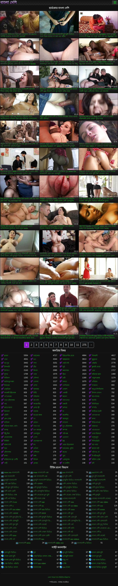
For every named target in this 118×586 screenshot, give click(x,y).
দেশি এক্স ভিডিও (10, 484)
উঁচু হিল (7, 433)
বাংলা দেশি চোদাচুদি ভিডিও (43, 521)
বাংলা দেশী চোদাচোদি (70, 535)
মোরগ (35, 422)
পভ (5, 404)
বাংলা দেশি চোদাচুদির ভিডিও (72, 521)
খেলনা (35, 381)
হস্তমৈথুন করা (9, 381)
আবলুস (65, 418)
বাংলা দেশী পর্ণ (9, 539)
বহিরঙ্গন (36, 396)
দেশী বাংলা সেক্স (39, 498)
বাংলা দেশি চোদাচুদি (11, 521)
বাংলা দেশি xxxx (69, 509)
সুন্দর (6, 374)
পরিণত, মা (96, 452)
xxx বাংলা (66, 567)
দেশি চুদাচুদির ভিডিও (70, 487)
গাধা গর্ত (36, 426)
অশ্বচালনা (66, 359)
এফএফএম (96, 415)
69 (64, 441)
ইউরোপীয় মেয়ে (68, 355)
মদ (34, 444)
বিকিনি (6, 441)
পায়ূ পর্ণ (65, 560)
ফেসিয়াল (66, 385)
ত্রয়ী (64, 378)
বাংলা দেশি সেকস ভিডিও (42, 532)
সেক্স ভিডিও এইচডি (11, 563)
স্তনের (65, 452)
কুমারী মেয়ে (96, 367)
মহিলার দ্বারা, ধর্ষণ (10, 426)
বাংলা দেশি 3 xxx (10, 502)
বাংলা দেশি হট (68, 532)
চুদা (34, 552)
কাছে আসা (8, 407)
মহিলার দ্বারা (96, 374)
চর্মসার (65, 407)
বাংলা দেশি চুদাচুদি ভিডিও (42, 517)
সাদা (35, 363)
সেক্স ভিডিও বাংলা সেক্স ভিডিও (43, 556)
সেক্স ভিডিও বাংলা (11, 567)
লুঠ (64, 367)
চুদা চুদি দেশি (67, 476)
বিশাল (35, 459)
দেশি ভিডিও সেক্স (10, 495)
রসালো (65, 422)
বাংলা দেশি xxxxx (98, 509)
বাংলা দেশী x (96, 532)
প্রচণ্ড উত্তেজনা (68, 444)
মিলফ (35, 370)
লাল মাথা (66, 400)
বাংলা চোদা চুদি (97, 552)
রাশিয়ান (36, 452)
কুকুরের (94, 359)
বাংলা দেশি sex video (100, 502)
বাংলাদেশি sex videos (71, 539)
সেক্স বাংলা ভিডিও (99, 560)
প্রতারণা (65, 437)
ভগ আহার (37, 430)
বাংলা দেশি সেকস (10, 532)
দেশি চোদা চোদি (10, 491)
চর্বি (93, 463)
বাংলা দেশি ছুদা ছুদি (11, 524)
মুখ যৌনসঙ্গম (67, 426)
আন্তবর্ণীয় (37, 404)
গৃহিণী (6, 415)
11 (77, 345)
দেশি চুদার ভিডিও (98, 487)
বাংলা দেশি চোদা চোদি (100, 517)
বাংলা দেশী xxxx (10, 535)
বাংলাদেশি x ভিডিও (84, 543)
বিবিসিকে (95, 404)
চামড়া (65, 381)
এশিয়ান (94, 381)
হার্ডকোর (36, 355)
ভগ (34, 359)
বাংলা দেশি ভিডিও (40, 528)
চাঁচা (34, 367)
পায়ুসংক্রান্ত (96, 378)
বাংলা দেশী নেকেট (98, 535)
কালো (65, 396)
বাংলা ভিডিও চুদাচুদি (99, 567)
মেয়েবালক (8, 437)
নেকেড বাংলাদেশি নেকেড (101, 498)
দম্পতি (94, 407)
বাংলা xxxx (37, 560)
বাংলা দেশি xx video (70, 506)
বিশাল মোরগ (96, 393)
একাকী (65, 393)
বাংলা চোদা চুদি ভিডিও (12, 560)
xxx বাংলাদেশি (68, 472)
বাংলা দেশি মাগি (68, 528)
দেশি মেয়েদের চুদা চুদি (41, 495)
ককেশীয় (65, 415)
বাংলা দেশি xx (38, 506)
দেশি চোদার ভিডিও (70, 491)
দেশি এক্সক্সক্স (38, 484)
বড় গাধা (95, 444)
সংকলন (95, 385)
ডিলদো (7, 411)
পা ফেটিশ (66, 463)
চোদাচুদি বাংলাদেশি (99, 480)
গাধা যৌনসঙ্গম (9, 400)
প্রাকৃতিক (7, 389)
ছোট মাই (66, 363)
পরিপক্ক (65, 433)
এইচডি (94, 363)
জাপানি (36, 400)
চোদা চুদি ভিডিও (10, 552)
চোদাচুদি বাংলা (68, 556)
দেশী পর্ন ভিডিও (10, 498)
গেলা (35, 437)
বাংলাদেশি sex (38, 539)
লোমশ (65, 389)
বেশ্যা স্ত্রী (36, 407)
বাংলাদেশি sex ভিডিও (100, 539)
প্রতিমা (35, 448)
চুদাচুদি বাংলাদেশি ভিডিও (42, 480)
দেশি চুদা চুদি (96, 484)
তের (93, 370)
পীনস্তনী (95, 355)
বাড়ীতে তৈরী (97, 411)
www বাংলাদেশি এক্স (41, 472)
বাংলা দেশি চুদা (68, 513)
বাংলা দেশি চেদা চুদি (70, 517)
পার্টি (5, 463)
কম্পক (65, 430)
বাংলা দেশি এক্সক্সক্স (11, 513)
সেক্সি (64, 563)
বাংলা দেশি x (9, 506)
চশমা (93, 418)
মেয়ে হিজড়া (96, 433)
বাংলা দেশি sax (39, 502)
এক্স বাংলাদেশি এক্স (40, 476)
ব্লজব (6, 355)
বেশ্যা (35, 385)
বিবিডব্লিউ (95, 441)
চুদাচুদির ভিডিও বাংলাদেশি (72, 480)
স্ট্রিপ (64, 374)
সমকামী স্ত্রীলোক (10, 393)
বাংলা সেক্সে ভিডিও (99, 563)
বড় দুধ (6, 363)
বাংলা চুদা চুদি (97, 556)
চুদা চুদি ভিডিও (68, 552)
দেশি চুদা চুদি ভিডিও (11, 487)
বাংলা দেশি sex (68, 502)
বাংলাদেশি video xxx (55, 543)
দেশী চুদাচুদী (96, 495)
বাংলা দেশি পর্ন (68, 524)
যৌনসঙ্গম (7, 452)
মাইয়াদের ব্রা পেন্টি (11, 459)
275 (84, 345)
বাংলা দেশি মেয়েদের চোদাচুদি (102, 528)
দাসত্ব (6, 430)
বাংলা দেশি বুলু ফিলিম (100, 524)
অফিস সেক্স (96, 459)
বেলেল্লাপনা (37, 441)
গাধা (5, 359)
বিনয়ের (7, 385)
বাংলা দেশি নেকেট (40, 524)
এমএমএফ (96, 430)
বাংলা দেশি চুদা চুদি (98, 513)
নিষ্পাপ (6, 370)
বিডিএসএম (96, 422)
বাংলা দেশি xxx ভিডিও (41, 509)
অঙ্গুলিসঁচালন (97, 389)
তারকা (35, 411)
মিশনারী (7, 367)
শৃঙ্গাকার (36, 389)
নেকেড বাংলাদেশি (69, 498)
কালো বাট (95, 448)
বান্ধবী (65, 404)
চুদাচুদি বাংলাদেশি (10, 480)
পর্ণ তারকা (8, 396)
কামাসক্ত (66, 370)
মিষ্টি (35, 393)
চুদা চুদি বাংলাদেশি (98, 476)
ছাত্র (5, 448)
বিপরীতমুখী (96, 456)
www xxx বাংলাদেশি (11, 472)
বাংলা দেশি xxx (97, 506)
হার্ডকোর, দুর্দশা (68, 448)
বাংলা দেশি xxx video (12, 509)
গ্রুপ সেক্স (7, 418)
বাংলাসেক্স (37, 567)
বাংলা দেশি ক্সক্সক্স (39, 513)
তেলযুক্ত (36, 433)
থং (34, 418)
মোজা (35, 463)
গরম (35, 374)
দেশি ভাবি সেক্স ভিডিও (100, 491)
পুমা (64, 456)
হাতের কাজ (37, 415)
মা (63, 411)
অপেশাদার (95, 396)
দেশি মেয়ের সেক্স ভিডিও (72, 495)
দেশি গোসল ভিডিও (70, 484)
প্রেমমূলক (66, 459)
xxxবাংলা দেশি (97, 472)
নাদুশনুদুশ (95, 437)
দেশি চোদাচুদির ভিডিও (41, 491)
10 (71, 345)
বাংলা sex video (39, 563)
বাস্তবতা (95, 426)
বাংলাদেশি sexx (25, 543)
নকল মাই (7, 444)
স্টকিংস (7, 378)
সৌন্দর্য (36, 378)
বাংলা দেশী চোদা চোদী (41, 535)
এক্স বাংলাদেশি (9, 476)
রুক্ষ (34, 456)
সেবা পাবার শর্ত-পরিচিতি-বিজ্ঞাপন (59, 577)
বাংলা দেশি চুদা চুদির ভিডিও (14, 517)
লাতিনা (6, 422)
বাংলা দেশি (8, 2)
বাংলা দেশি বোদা (10, 528)
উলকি (94, 400)
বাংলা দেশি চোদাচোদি (99, 521)
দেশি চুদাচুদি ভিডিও (40, 487)
